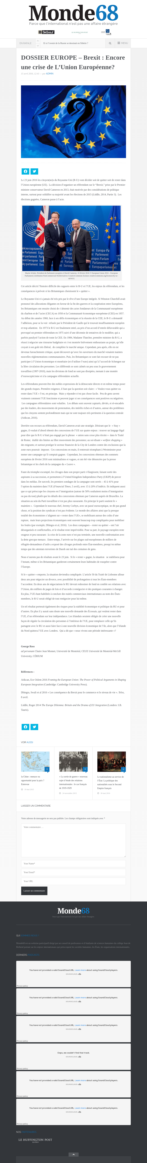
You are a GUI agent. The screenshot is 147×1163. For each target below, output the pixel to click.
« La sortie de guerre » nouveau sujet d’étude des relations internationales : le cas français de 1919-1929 (73, 782)
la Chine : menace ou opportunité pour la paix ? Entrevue (32, 780)
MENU (123, 43)
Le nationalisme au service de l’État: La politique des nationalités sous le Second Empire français (110, 782)
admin (49, 73)
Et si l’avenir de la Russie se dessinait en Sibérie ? (65, 43)
